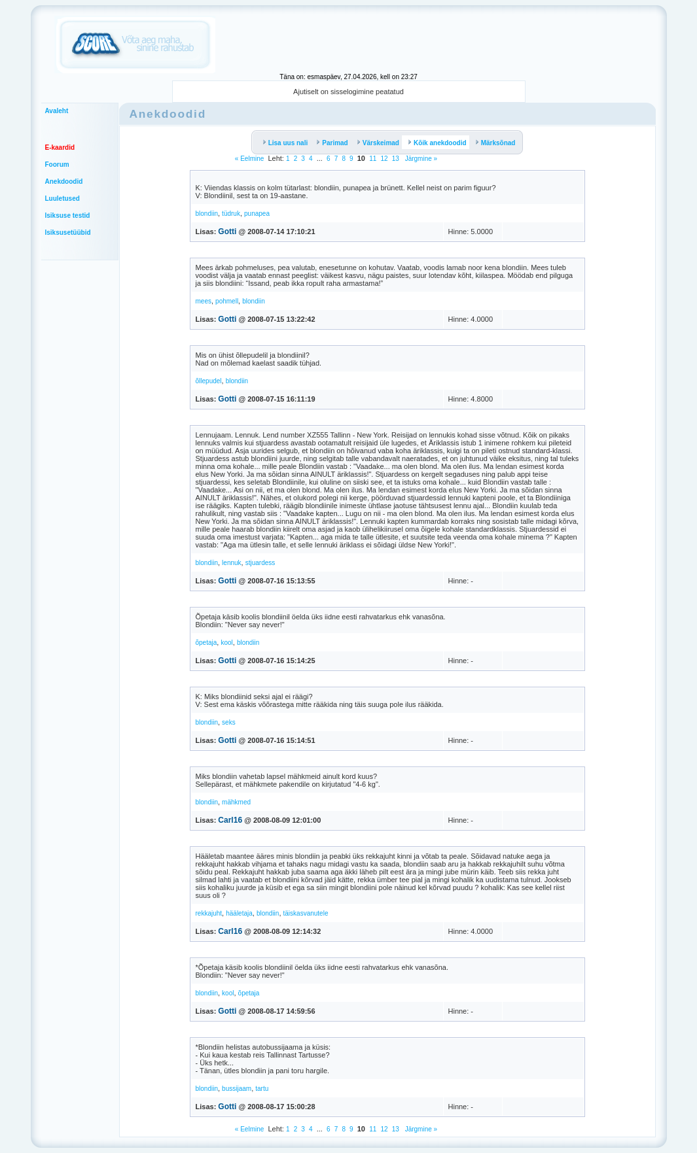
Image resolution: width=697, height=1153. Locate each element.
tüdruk (231, 213)
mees (203, 301)
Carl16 (230, 820)
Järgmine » (420, 158)
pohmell (226, 301)
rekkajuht (209, 913)
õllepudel (209, 381)
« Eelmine (249, 158)
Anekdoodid (64, 181)
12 (383, 158)
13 (395, 158)
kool (226, 642)
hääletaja (239, 913)
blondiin (207, 213)
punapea (257, 213)
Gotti (227, 231)
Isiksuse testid (67, 215)
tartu (261, 1088)
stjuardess (260, 562)
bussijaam (236, 1088)
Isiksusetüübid (68, 232)
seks (229, 722)
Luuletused (62, 198)
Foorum (57, 164)
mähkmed (236, 802)
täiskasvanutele (306, 913)
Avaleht (57, 110)
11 (372, 158)
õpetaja (206, 642)
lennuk (231, 562)
